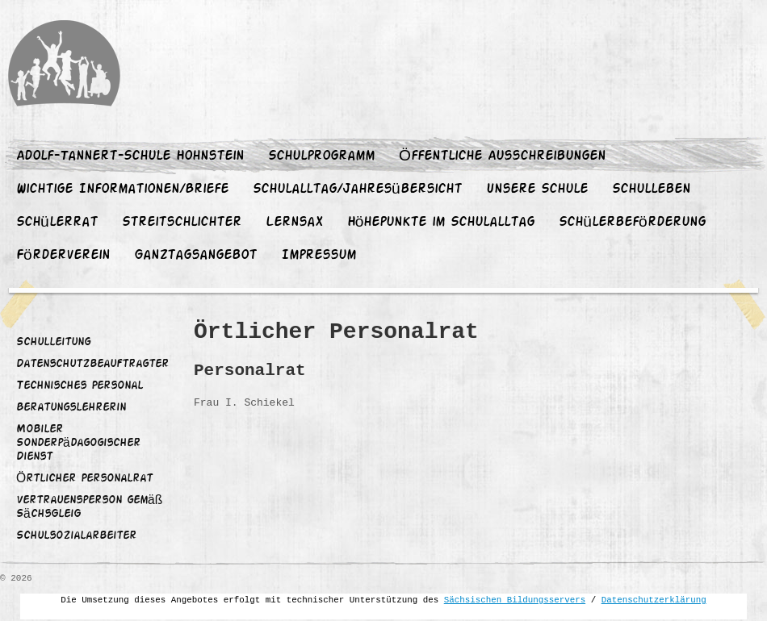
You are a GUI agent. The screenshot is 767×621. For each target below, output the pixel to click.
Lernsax (294, 222)
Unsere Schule (537, 189)
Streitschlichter (181, 222)
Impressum (318, 255)
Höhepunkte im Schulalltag (441, 222)
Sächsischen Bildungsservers (514, 600)
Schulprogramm (321, 156)
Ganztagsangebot (195, 255)
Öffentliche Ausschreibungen (502, 156)
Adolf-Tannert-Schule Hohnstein (130, 156)
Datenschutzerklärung (653, 600)
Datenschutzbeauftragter (92, 364)
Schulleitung (53, 343)
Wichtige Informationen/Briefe (122, 189)
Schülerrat (57, 222)
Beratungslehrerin (71, 408)
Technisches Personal (79, 386)
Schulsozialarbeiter (76, 536)
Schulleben (651, 189)
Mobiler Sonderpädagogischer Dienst (78, 443)
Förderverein (63, 255)
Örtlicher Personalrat (84, 479)
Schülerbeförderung (632, 222)
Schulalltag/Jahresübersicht (357, 189)
